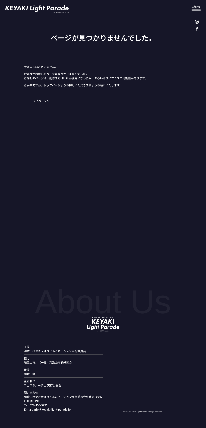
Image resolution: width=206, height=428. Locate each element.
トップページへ (39, 101)
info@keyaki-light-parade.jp (52, 409)
